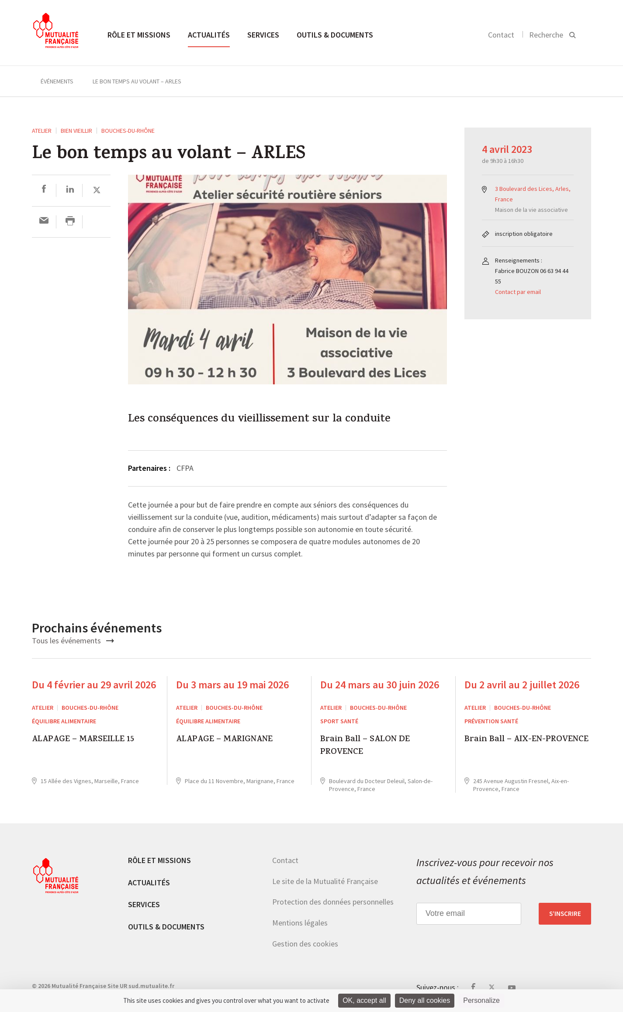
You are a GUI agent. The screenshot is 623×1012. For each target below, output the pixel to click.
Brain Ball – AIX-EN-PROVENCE (526, 740)
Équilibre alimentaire (64, 721)
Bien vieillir (76, 131)
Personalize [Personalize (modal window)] (481, 1000)
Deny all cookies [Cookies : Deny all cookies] (424, 1000)
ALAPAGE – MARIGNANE (224, 740)
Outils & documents (335, 35)
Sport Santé (339, 721)
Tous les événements (73, 641)
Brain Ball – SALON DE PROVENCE (365, 746)
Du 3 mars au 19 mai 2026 (232, 684)
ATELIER (42, 131)
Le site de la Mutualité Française (325, 881)
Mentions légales (300, 923)
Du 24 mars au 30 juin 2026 (379, 684)
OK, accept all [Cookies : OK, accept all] (364, 1000)
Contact (501, 35)
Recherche (546, 35)
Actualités (209, 35)
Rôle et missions (138, 35)
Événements (57, 81)
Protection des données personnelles (333, 902)
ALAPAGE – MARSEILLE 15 (83, 740)
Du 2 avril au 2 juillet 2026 (521, 684)
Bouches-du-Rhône (128, 131)
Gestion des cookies (305, 944)
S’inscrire (565, 913)
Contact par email (518, 292)
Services (263, 35)
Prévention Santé (491, 721)
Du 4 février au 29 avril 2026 (94, 684)
